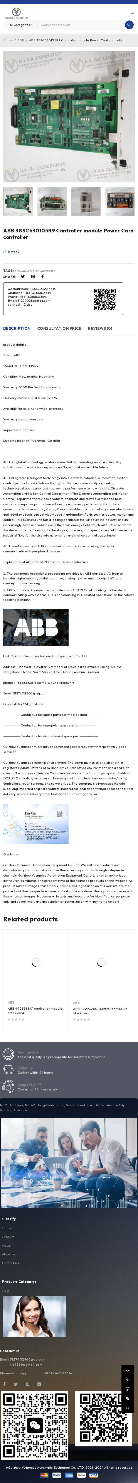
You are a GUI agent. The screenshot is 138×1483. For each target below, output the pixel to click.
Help (6, 1291)
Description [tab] (17, 328)
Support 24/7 (29, 1084)
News (6, 1245)
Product (8, 1237)
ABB (21, 40)
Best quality (28, 1052)
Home (8, 40)
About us (8, 1254)
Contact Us (10, 1263)
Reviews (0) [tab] (100, 328)
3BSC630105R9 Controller (35, 271)
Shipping (25, 1068)
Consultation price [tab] (59, 328)
